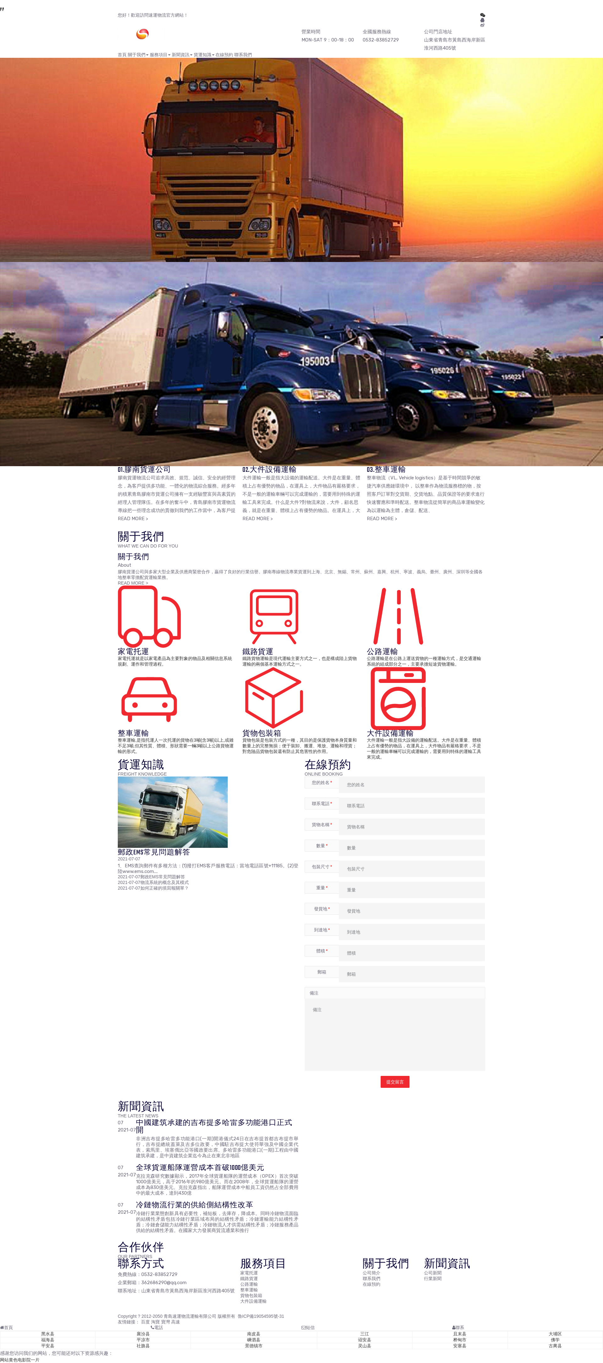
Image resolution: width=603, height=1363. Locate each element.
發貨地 (322, 908)
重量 (322, 887)
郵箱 (322, 971)
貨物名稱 (322, 824)
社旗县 (143, 1345)
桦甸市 (459, 1339)
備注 (314, 992)
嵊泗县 (253, 1339)
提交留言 (395, 1081)
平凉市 (143, 1339)
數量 (322, 845)
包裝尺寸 (322, 866)
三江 (364, 1333)
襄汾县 (143, 1333)
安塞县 (459, 1345)
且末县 (459, 1333)
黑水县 (47, 1333)
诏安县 (364, 1339)
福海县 (47, 1339)
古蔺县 (555, 1345)
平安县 (47, 1345)
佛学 (555, 1339)
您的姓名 (322, 782)
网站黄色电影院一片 (20, 1359)
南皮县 (253, 1333)
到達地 (322, 929)
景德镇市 (254, 1345)
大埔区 (555, 1333)
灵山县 (364, 1345)
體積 (322, 950)
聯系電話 (322, 803)
